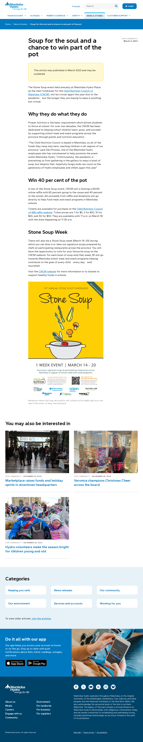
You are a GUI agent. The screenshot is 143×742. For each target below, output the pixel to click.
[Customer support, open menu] (119, 15)
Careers (9, 709)
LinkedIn (98, 686)
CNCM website (47, 271)
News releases (63, 590)
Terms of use (88, 732)
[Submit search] (116, 6)
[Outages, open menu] (36, 15)
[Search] (98, 6)
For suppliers (44, 713)
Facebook (76, 686)
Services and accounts (68, 603)
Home (8, 24)
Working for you (110, 603)
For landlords (44, 705)
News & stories (95, 16)
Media (8, 705)
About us (10, 701)
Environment (43, 701)
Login (131, 6)
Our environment (19, 603)
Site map (77, 732)
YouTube (91, 686)
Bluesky (113, 686)
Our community (130, 39)
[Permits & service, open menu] (57, 15)
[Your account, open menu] (16, 15)
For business (43, 709)
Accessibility (102, 732)
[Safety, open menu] (77, 15)
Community (11, 717)
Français (76, 6)
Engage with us (13, 713)
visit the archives (41, 618)
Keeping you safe (19, 590)
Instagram (105, 686)
